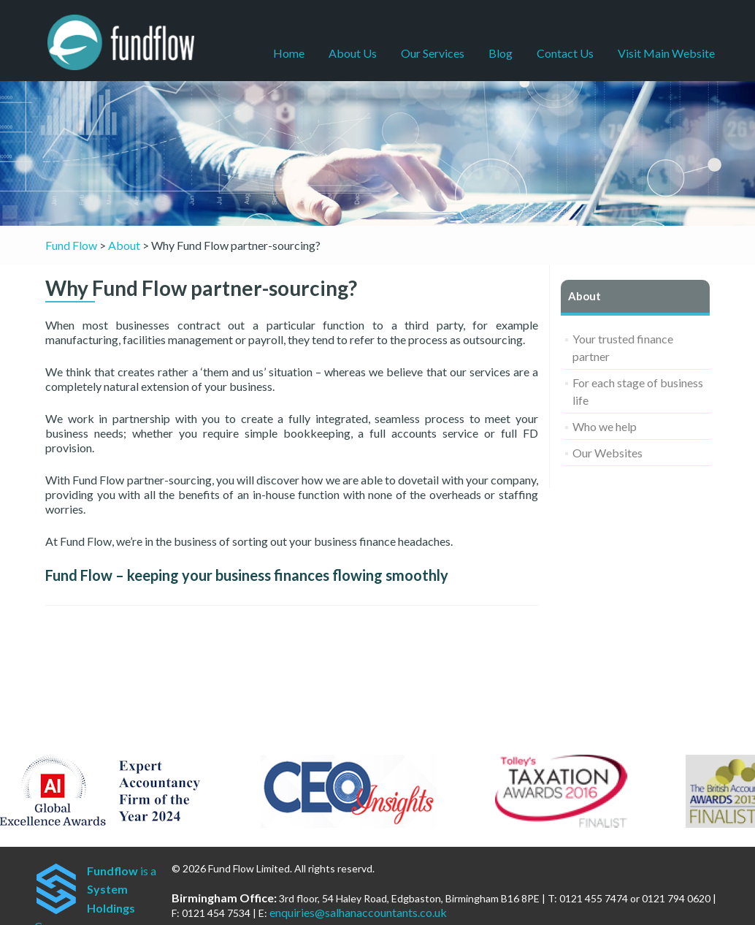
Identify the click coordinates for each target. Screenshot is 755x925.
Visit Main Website (666, 53)
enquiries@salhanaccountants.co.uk (358, 912)
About (584, 295)
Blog (500, 53)
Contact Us (565, 53)
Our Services (432, 53)
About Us (353, 53)
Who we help (604, 426)
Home (288, 53)
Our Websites (607, 453)
